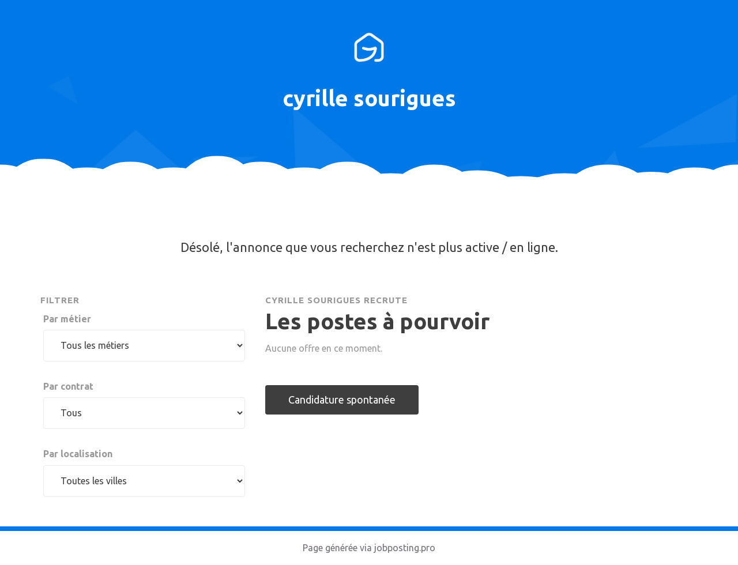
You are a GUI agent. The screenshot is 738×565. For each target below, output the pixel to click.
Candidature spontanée (342, 399)
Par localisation (77, 454)
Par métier (67, 319)
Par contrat (68, 386)
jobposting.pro (404, 548)
